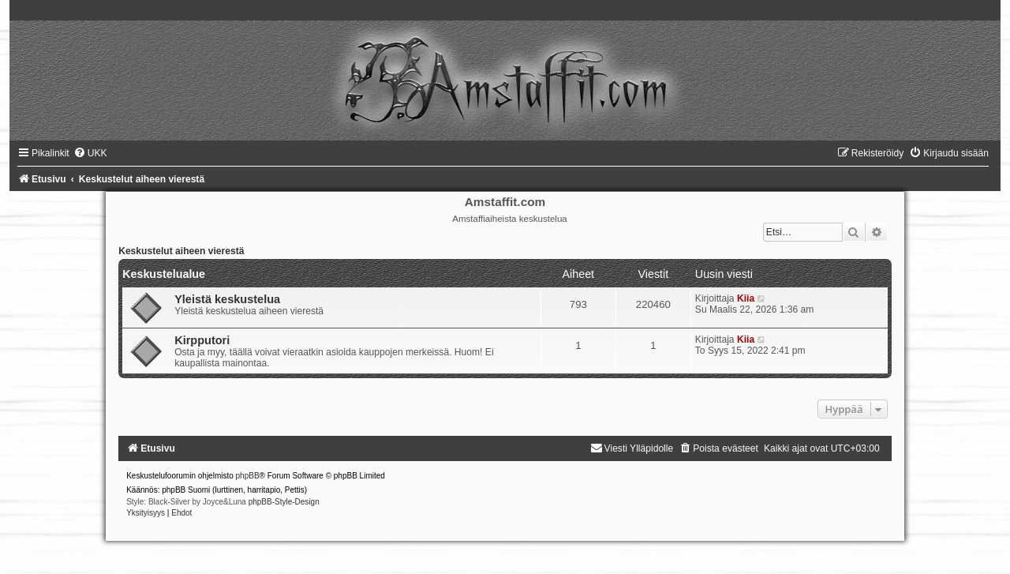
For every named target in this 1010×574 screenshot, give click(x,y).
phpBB (248, 475)
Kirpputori (202, 340)
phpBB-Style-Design (284, 501)
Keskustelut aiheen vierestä (181, 251)
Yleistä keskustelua (227, 299)
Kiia (745, 298)
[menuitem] (90, 153)
